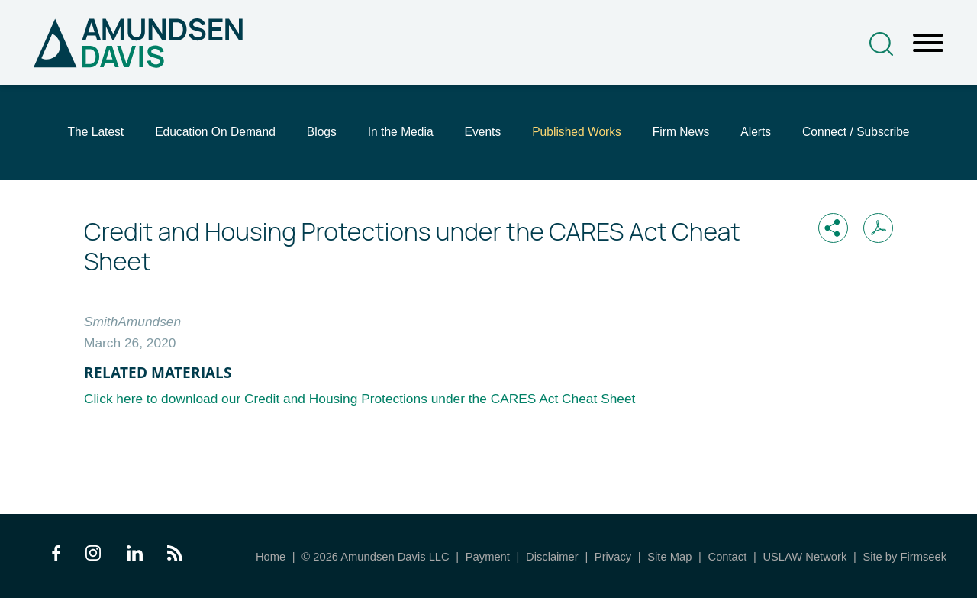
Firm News (681, 131)
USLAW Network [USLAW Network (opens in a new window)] (804, 557)
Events (483, 131)
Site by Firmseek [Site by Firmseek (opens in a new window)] (904, 557)
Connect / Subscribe (855, 131)
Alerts (755, 131)
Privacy (613, 557)
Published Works (576, 131)
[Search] (881, 44)
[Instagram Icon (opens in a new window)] (93, 556)
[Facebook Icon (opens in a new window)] (56, 556)
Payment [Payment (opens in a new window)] (488, 557)
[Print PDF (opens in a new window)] (878, 228)
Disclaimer (552, 557)
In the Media (401, 131)
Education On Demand (215, 131)
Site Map (669, 557)
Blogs (322, 131)
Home (270, 557)
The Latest (96, 131)
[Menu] (928, 43)
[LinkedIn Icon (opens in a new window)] (135, 556)
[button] (833, 228)
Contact (727, 557)
